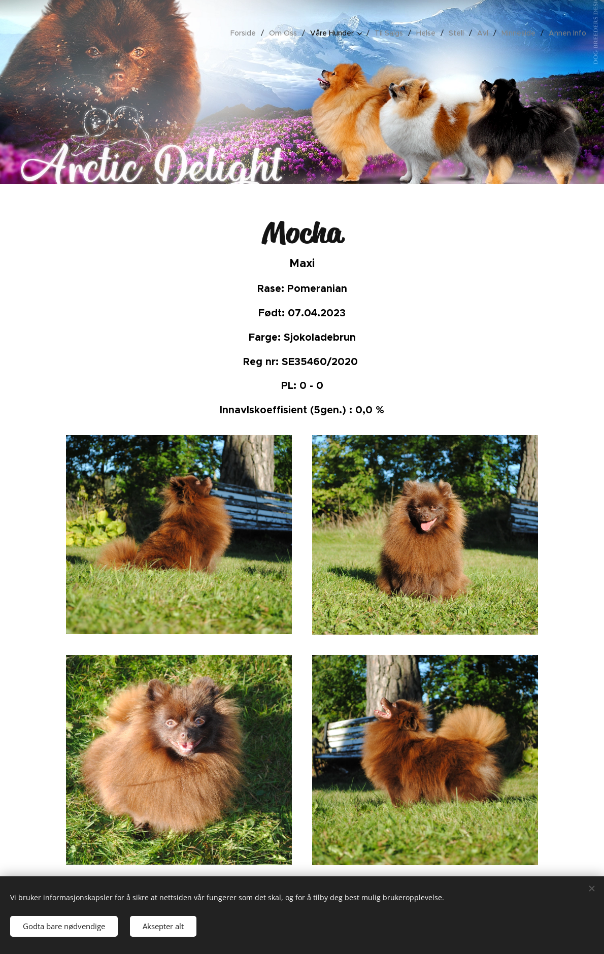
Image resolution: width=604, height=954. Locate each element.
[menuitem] (246, 33)
